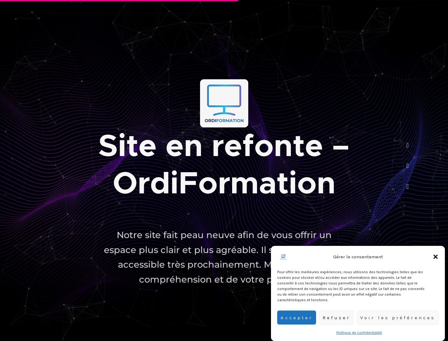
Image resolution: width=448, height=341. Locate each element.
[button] (435, 259)
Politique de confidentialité (359, 334)
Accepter (297, 319)
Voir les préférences (397, 319)
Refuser (336, 319)
